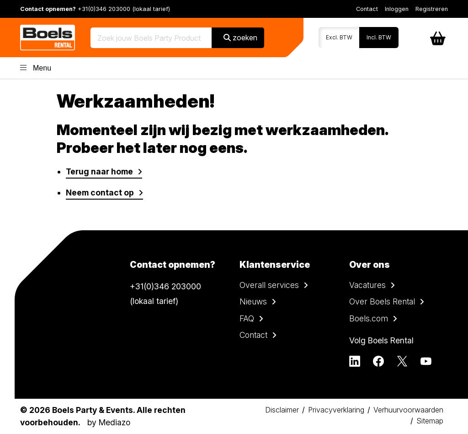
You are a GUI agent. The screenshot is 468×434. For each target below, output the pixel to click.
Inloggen (397, 8)
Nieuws (253, 301)
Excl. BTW (339, 37)
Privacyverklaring (336, 409)
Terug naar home (99, 171)
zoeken (240, 37)
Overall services (269, 285)
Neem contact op (100, 192)
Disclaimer (282, 409)
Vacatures (367, 285)
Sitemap (429, 420)
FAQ (246, 318)
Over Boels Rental (382, 301)
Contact (367, 8)
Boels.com (368, 318)
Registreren (431, 8)
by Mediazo (108, 422)
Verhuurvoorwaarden (408, 409)
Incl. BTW (379, 37)
